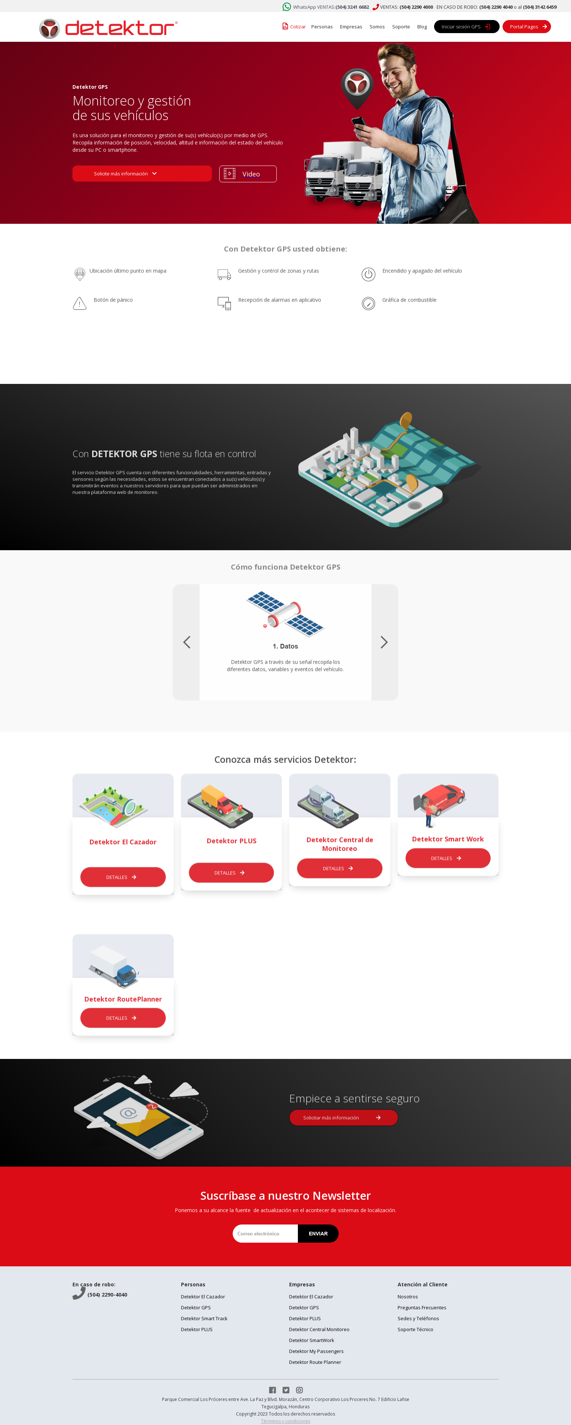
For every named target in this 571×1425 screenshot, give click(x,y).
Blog (422, 26)
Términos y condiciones (285, 1421)
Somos (377, 26)
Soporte (401, 26)
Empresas (351, 26)
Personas (322, 26)
